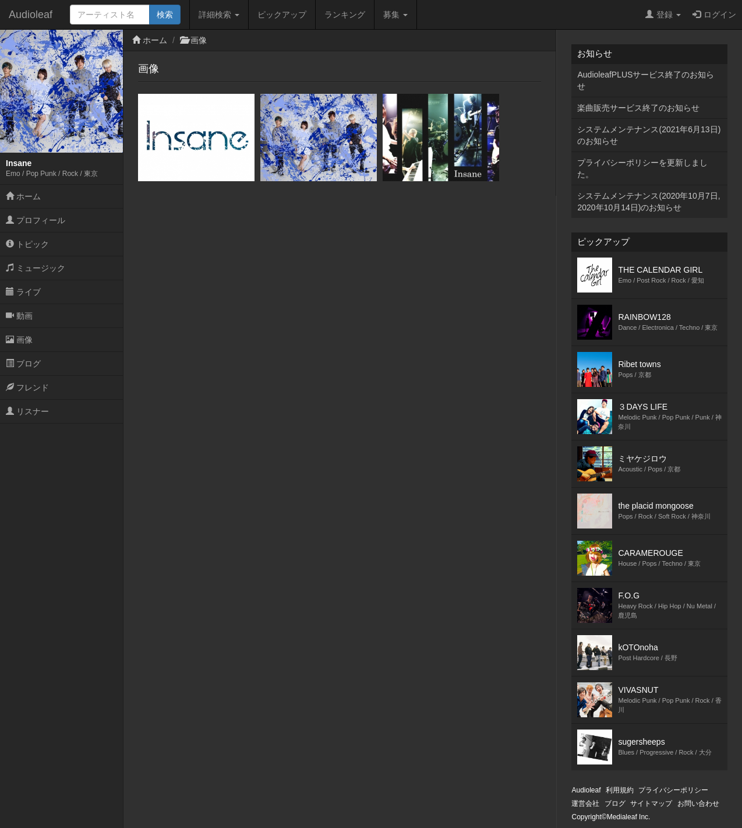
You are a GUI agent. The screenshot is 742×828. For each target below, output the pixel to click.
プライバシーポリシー (673, 790)
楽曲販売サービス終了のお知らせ (638, 107)
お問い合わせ (698, 803)
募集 (395, 14)
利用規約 (620, 790)
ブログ (23, 363)
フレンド (27, 387)
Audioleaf (30, 14)
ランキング (344, 14)
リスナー (27, 411)
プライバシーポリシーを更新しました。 (642, 168)
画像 (19, 339)
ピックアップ (281, 14)
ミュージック (35, 268)
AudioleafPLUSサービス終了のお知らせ (645, 80)
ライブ (23, 292)
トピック (27, 244)
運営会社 (585, 803)
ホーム (23, 196)
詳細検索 (219, 14)
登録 (663, 14)
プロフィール (35, 220)
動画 (19, 315)
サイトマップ (651, 803)
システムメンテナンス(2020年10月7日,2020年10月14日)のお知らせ (648, 201)
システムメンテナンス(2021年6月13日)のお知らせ (648, 135)
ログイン (714, 14)
